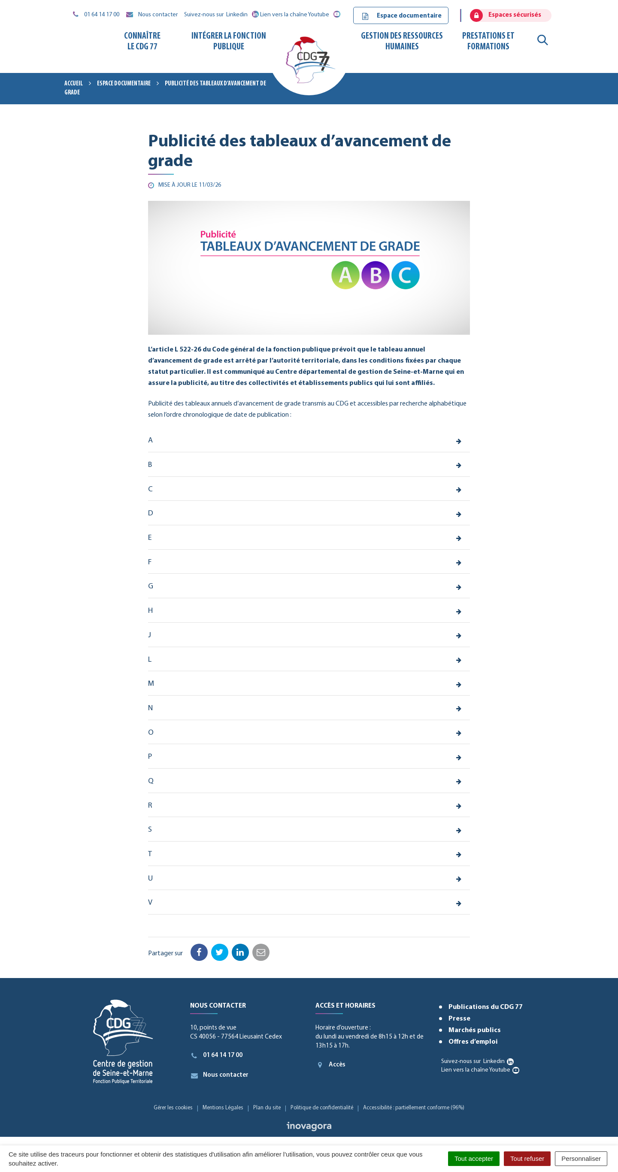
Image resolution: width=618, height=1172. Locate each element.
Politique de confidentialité (322, 1108)
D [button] (150, 513)
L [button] (149, 660)
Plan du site (267, 1108)
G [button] (150, 586)
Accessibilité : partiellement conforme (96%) (413, 1108)
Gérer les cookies (173, 1108)
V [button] (150, 903)
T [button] (150, 854)
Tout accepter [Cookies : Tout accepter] (473, 1158)
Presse (459, 1018)
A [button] (150, 440)
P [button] (150, 757)
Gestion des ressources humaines (402, 41)
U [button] (150, 879)
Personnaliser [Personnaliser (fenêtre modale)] (581, 1158)
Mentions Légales (223, 1108)
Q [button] (151, 781)
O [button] (151, 733)
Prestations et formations (488, 41)
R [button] (150, 806)
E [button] (150, 538)
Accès (330, 1064)
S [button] (150, 830)
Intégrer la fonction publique (228, 41)
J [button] (149, 635)
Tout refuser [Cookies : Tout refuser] (527, 1158)
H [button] (150, 611)
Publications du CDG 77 (485, 1007)
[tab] (309, 441)
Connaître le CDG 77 (142, 41)
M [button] (151, 684)
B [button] (150, 465)
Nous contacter (219, 1075)
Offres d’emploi (473, 1042)
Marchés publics (474, 1030)
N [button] (150, 708)
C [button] (150, 489)
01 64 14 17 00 (216, 1055)
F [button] (149, 562)
